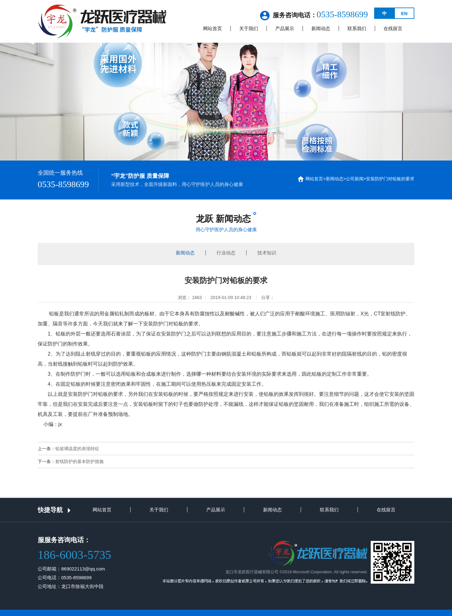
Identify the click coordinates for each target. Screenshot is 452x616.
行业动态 (226, 252)
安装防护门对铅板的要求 (390, 178)
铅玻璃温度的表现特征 (77, 448)
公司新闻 (354, 178)
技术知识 (266, 252)
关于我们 (248, 28)
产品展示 (284, 28)
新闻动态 (320, 28)
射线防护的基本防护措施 (79, 461)
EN (404, 13)
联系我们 (356, 28)
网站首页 (212, 28)
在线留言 (393, 28)
